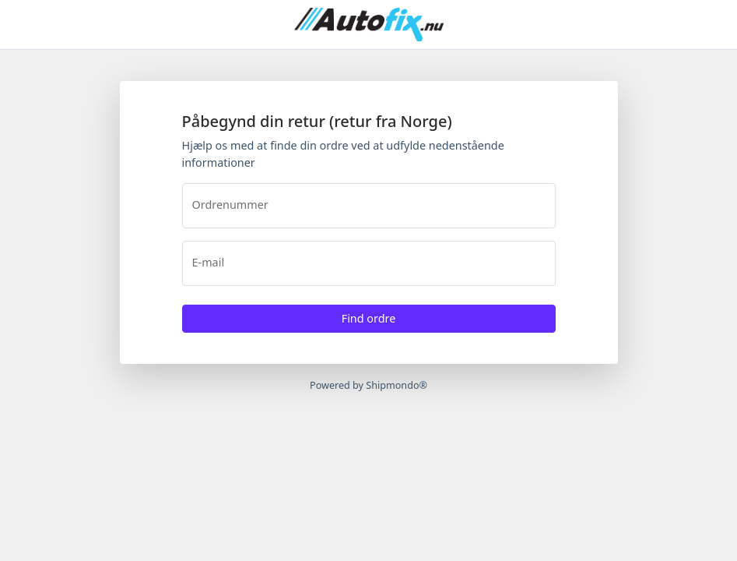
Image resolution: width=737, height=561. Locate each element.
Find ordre (369, 318)
